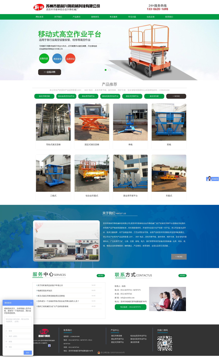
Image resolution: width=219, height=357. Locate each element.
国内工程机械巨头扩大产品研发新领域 (53, 306)
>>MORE (176, 96)
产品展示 (76, 17)
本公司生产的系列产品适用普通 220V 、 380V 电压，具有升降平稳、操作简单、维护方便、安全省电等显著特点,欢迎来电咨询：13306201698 (109, 90)
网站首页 (39, 17)
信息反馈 (150, 17)
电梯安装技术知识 (45, 291)
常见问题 (132, 17)
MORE (100, 275)
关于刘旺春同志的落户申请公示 (50, 285)
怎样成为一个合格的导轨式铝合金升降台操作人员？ (58, 301)
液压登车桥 (154, 96)
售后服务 (113, 17)
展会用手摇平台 (88, 96)
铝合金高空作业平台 (66, 96)
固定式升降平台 (132, 96)
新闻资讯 (95, 17)
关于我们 (58, 17)
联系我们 (169, 17)
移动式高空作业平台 (110, 96)
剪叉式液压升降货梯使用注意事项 (51, 296)
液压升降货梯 (44, 96)
